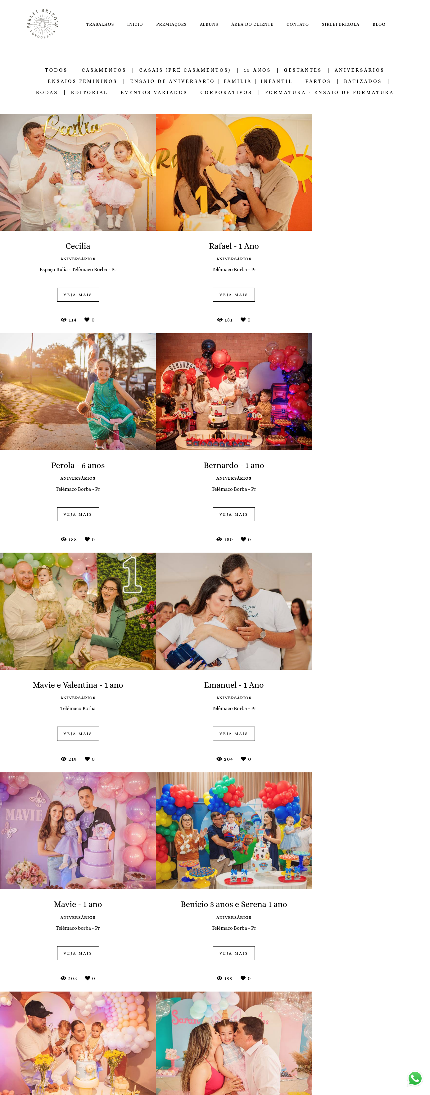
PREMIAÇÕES (171, 24)
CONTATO (298, 24)
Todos (56, 70)
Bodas (47, 92)
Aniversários (360, 70)
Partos (318, 81)
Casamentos (104, 70)
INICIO (135, 24)
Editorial (89, 92)
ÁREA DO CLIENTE (252, 24)
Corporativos (226, 92)
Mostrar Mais (215, 976)
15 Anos (257, 70)
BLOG (379, 24)
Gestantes (303, 70)
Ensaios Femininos (83, 81)
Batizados (363, 81)
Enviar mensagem (339, 1035)
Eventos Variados (154, 92)
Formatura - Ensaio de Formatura (329, 92)
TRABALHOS (100, 24)
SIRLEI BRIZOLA (341, 24)
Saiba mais (117, 1072)
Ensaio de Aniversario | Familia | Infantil (211, 81)
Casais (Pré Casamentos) (185, 70)
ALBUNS (209, 24)
